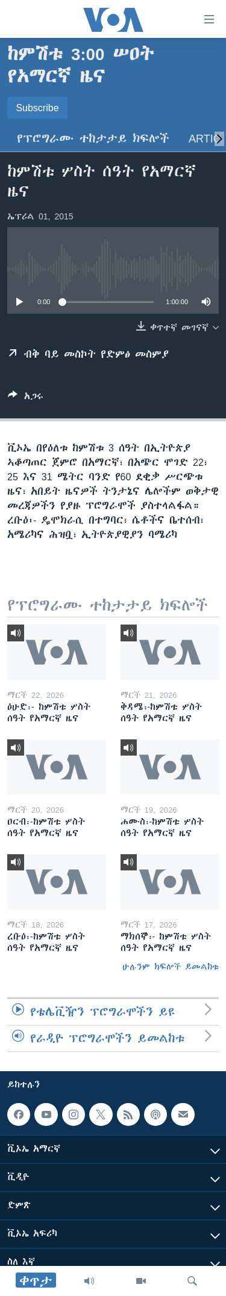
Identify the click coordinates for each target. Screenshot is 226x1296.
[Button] (25, 398)
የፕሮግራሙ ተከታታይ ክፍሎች (93, 138)
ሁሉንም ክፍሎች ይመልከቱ (170, 966)
